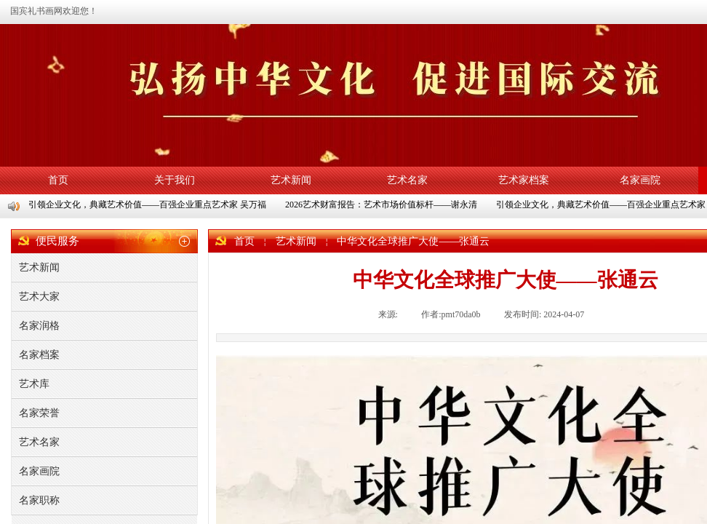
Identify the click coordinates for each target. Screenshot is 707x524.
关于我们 (174, 180)
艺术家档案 (523, 180)
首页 (58, 180)
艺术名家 (407, 180)
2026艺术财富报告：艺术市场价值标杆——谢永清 (382, 204)
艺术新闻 (291, 180)
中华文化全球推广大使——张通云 (413, 241)
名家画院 (640, 180)
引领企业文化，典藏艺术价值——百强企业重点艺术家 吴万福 (148, 204)
